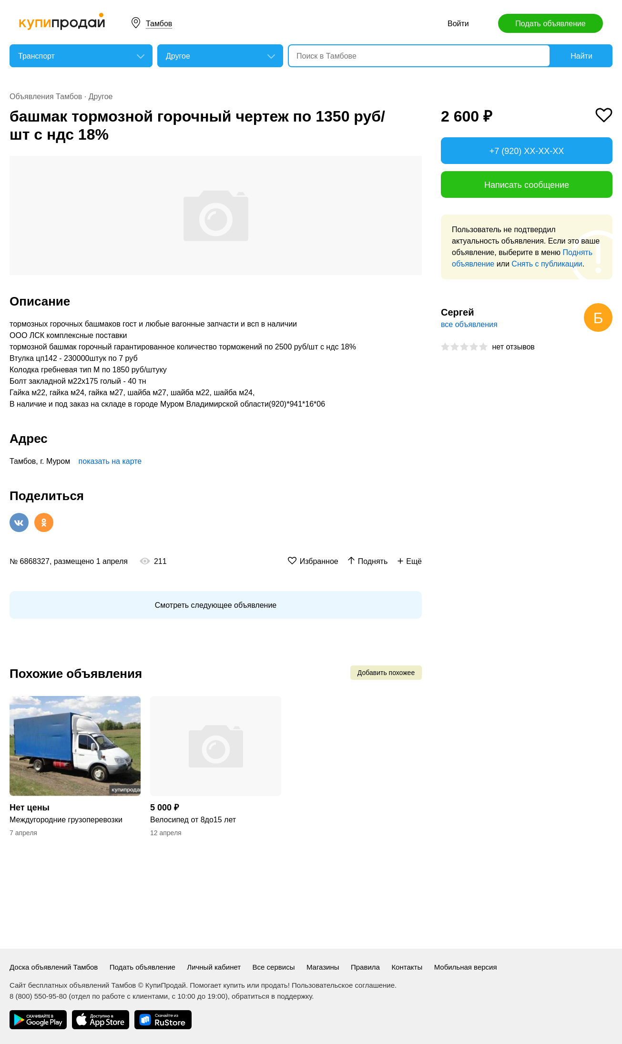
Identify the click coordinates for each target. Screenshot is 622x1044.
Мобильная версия (465, 967)
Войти (458, 24)
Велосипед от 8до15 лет (193, 820)
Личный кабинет (214, 967)
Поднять (373, 561)
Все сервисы (274, 967)
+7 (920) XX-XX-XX (526, 151)
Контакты (406, 967)
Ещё (414, 561)
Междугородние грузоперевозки (66, 820)
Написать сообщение (526, 185)
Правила (365, 967)
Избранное (319, 561)
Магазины (322, 967)
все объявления (469, 324)
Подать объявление (550, 24)
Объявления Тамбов (46, 96)
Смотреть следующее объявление (215, 605)
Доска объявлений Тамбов (54, 967)
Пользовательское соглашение (343, 985)
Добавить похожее (386, 672)
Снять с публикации (546, 264)
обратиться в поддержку (272, 996)
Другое (101, 96)
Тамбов (159, 24)
